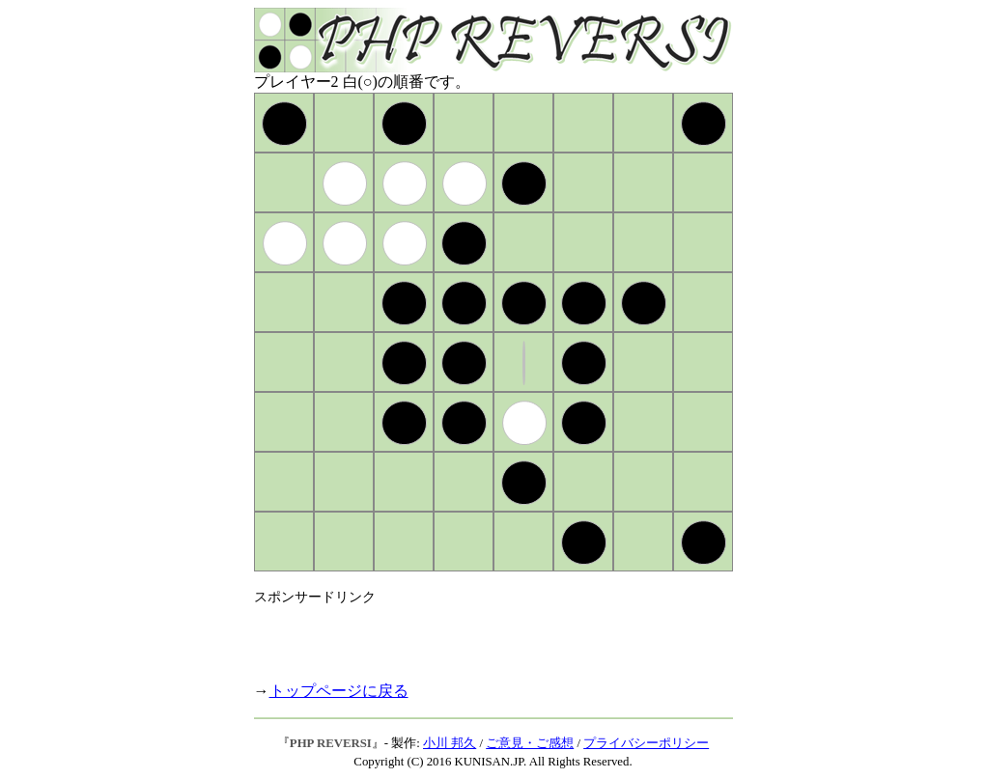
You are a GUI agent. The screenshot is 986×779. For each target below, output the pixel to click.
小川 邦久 (449, 743)
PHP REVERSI (331, 743)
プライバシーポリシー (646, 743)
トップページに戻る (338, 690)
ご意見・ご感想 (530, 743)
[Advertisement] (480, 635)
